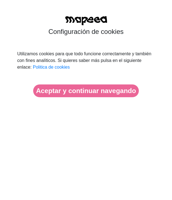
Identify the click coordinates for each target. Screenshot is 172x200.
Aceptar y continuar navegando (86, 90)
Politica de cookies (51, 67)
